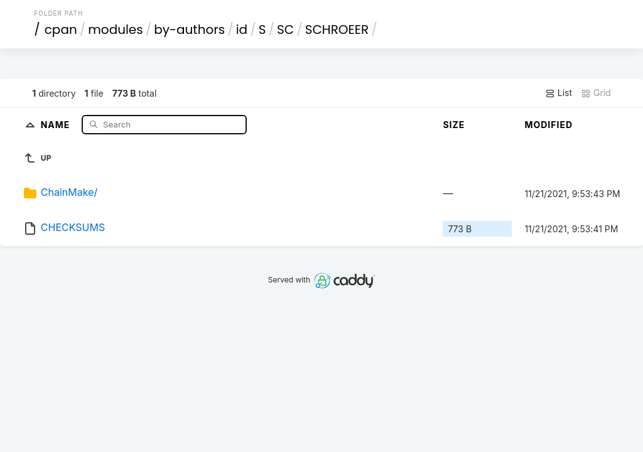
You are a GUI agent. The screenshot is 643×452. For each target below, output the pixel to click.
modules (115, 29)
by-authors (189, 29)
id (241, 29)
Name (57, 124)
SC (285, 29)
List (558, 93)
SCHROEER (337, 29)
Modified (548, 124)
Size (454, 124)
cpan (61, 29)
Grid (596, 93)
